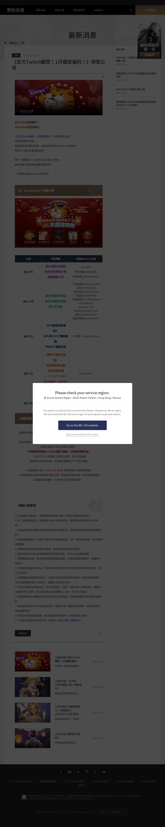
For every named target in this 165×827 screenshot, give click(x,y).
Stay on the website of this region (82, 434)
